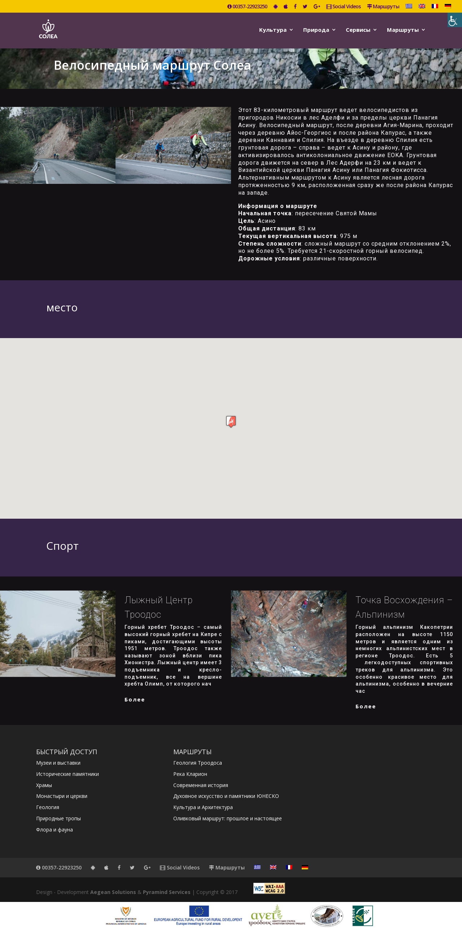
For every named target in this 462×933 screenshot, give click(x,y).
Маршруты (383, 7)
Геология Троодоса (197, 762)
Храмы (44, 785)
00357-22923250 (247, 7)
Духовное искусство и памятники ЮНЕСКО (226, 795)
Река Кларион (190, 773)
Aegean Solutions (113, 892)
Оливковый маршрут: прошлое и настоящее (227, 818)
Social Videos (343, 7)
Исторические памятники (67, 773)
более (135, 699)
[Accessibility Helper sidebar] (455, 20)
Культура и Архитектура (203, 807)
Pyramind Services (167, 892)
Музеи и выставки (58, 762)
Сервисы (358, 30)
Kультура (273, 30)
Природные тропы (58, 818)
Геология (47, 807)
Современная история (200, 785)
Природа (316, 30)
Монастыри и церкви (61, 795)
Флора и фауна (54, 829)
